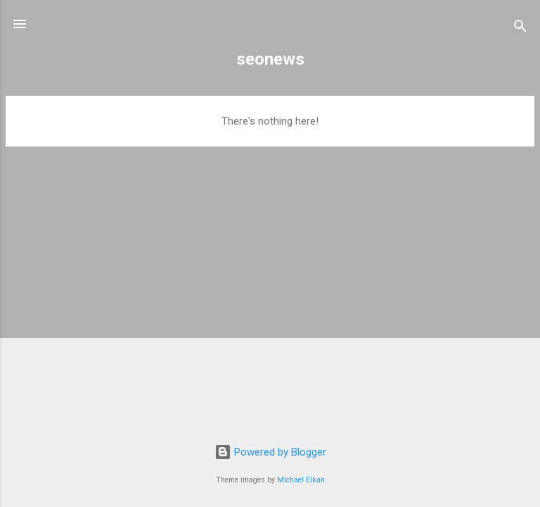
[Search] (520, 28)
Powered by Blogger (270, 452)
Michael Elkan (301, 479)
